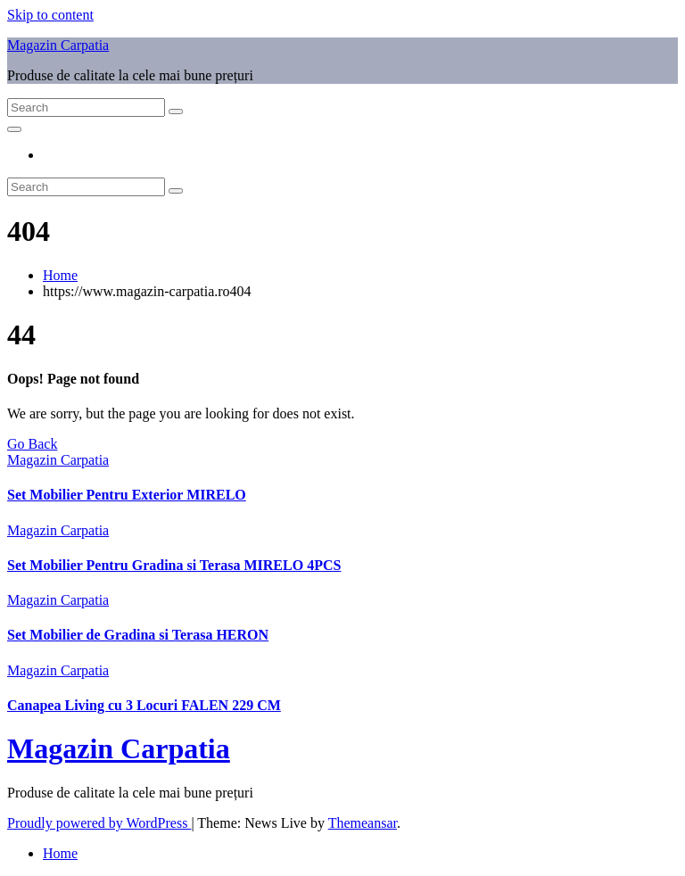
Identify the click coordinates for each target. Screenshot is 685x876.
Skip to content (50, 14)
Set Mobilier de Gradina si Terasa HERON (137, 634)
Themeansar (362, 823)
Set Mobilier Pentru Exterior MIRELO (126, 494)
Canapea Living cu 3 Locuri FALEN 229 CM (144, 705)
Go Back (32, 443)
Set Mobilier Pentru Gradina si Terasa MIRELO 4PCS (174, 565)
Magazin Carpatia (58, 45)
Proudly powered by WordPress (99, 823)
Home (60, 275)
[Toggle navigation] (14, 129)
